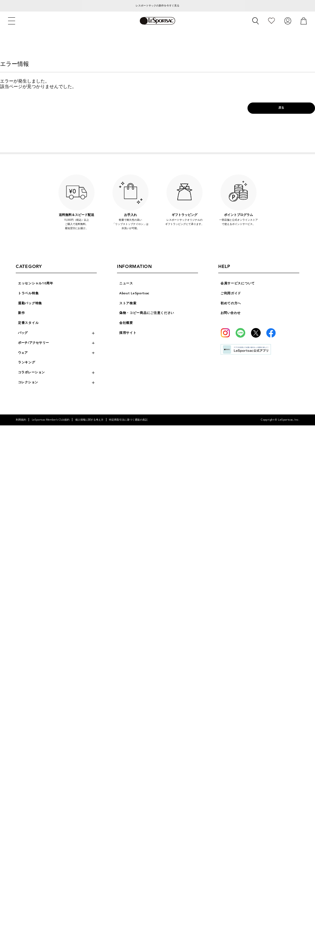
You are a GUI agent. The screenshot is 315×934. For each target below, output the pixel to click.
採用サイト (128, 333)
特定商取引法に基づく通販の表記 (128, 419)
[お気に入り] (271, 20)
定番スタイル (28, 323)
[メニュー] (11, 20)
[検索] (255, 20)
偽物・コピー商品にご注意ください (146, 313)
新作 (21, 313)
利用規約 (21, 419)
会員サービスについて (238, 283)
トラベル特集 (28, 293)
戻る (281, 108)
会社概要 (126, 323)
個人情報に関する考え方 (89, 419)
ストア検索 (128, 303)
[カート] (303, 20)
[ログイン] (287, 20)
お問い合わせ (231, 313)
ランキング (26, 362)
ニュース (126, 283)
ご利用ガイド (231, 293)
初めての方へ (231, 303)
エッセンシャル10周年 (35, 283)
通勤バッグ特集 (30, 303)
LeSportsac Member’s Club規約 (50, 419)
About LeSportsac (134, 293)
